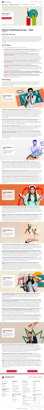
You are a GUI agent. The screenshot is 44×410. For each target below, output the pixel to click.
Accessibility (14, 396)
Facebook (34, 395)
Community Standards (26, 404)
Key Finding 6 (7, 74)
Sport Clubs (25, 385)
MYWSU (30, 377)
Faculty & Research (18, 4)
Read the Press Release (6, 18)
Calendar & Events (15, 385)
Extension (34, 391)
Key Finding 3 (7, 60)
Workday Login (4, 394)
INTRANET (35, 377)
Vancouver (35, 387)
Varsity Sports (25, 382)
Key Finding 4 (7, 65)
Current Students (25, 4)
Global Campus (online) (37, 390)
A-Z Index (14, 382)
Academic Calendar (15, 388)
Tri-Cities (34, 385)
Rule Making (14, 399)
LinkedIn (34, 400)
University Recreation (26, 390)
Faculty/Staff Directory (6, 391)
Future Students (32, 4)
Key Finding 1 (6, 49)
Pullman (34, 382)
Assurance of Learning (16, 391)
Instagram (34, 398)
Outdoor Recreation (26, 388)
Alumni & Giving (4, 381)
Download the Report (32, 371)
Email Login (4, 395)
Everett (34, 388)
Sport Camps (25, 387)
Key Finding (6, 71)
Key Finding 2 (7, 53)
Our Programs (10, 4)
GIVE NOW (40, 377)
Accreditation (14, 390)
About (6, 4)
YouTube (34, 397)
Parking (3, 384)
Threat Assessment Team (27, 400)
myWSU (3, 392)
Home (3, 4)
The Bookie (4, 386)
